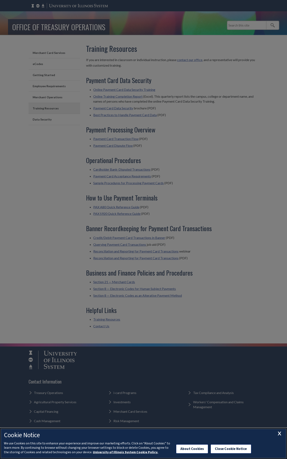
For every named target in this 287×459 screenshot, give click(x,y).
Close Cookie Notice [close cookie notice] (231, 448)
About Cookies (192, 448)
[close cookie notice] (279, 433)
